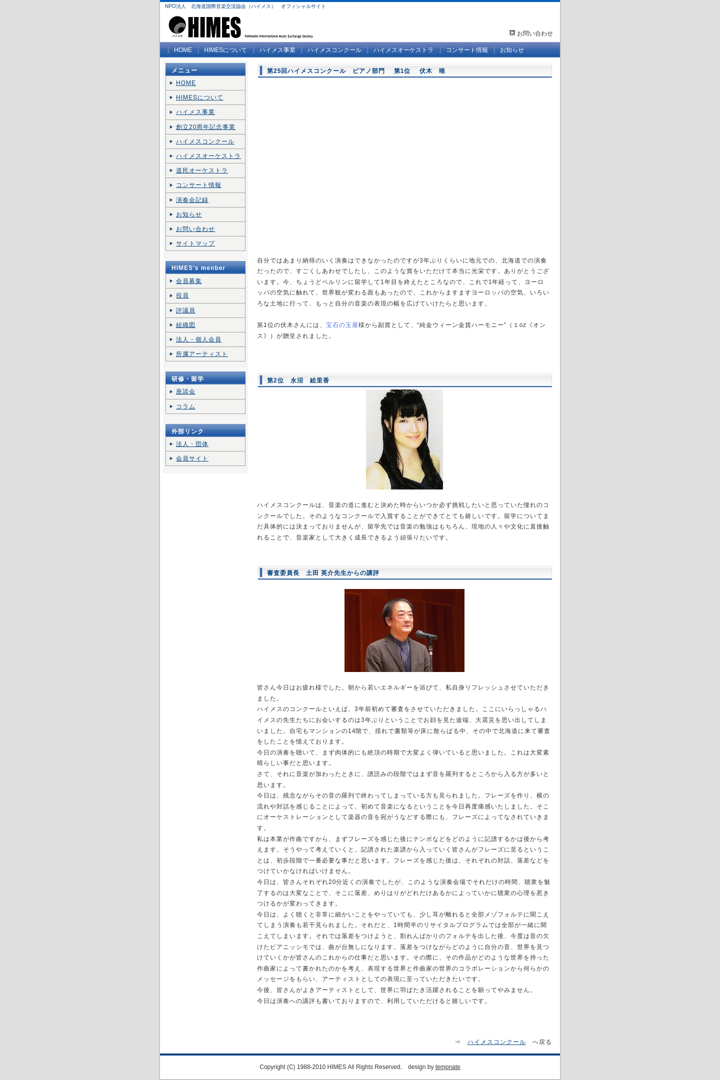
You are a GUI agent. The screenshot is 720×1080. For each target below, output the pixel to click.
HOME (183, 50)
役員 (182, 295)
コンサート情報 (467, 50)
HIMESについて (225, 50)
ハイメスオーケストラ (404, 50)
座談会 (186, 391)
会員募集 (189, 281)
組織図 (186, 325)
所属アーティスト (202, 354)
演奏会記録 (192, 200)
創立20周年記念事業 (206, 127)
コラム (186, 406)
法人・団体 (192, 444)
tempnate (448, 1067)
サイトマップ (195, 243)
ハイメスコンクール (335, 50)
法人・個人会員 (199, 339)
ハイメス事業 (278, 50)
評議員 (186, 310)
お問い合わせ (535, 33)
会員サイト (192, 458)
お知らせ (512, 50)
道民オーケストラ (202, 170)
